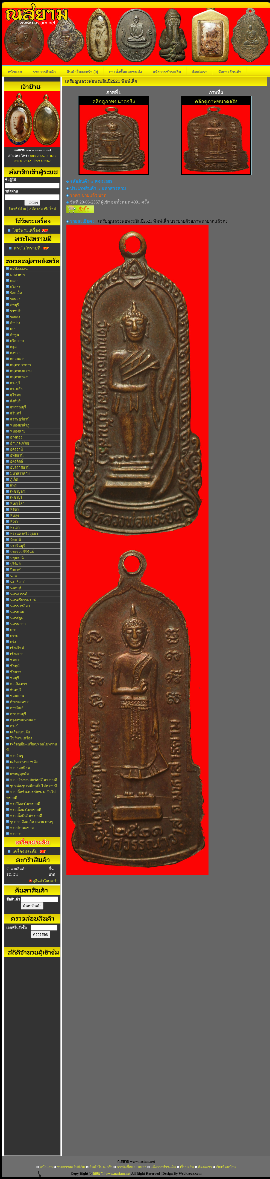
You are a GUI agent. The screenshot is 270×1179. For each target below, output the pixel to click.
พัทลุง (14, 515)
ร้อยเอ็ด (16, 293)
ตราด (14, 636)
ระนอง (15, 299)
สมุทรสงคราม (21, 371)
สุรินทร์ (15, 413)
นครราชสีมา (20, 606)
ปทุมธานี (17, 558)
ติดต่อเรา (199, 72)
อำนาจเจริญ (19, 443)
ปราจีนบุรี (17, 546)
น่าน (13, 576)
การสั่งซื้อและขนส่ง (125, 72)
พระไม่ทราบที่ (27, 248)
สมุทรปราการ (20, 365)
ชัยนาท (16, 672)
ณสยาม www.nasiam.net (111, 1173)
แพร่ (13, 485)
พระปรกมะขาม (22, 828)
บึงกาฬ (15, 570)
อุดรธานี (16, 449)
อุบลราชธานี (20, 467)
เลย (13, 329)
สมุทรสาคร (19, 377)
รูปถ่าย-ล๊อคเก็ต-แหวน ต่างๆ (31, 822)
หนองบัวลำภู (20, 425)
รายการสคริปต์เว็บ (71, 1167)
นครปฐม (17, 618)
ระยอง (15, 317)
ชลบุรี (14, 678)
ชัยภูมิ (15, 666)
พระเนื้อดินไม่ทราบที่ (26, 816)
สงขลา (15, 353)
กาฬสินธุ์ (17, 708)
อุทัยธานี (17, 455)
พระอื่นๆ (16, 756)
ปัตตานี (15, 540)
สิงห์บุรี (15, 401)
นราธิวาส (17, 582)
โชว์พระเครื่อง (26, 230)
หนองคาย (17, 431)
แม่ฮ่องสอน (19, 269)
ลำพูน (14, 335)
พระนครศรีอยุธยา (24, 534)
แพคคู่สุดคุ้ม (19, 774)
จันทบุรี (15, 690)
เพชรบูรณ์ (17, 491)
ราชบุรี (15, 311)
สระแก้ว (16, 389)
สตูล (13, 347)
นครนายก (18, 624)
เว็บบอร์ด (187, 1167)
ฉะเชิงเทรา (18, 684)
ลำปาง (15, 323)
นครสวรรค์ (18, 594)
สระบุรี (15, 383)
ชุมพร (14, 660)
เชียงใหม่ (17, 648)
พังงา (14, 521)
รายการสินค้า (44, 72)
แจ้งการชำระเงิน (167, 72)
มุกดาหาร (17, 275)
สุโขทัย (15, 395)
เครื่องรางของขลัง (23, 762)
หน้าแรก (15, 72)
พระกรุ (15, 834)
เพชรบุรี (16, 497)
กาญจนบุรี (18, 714)
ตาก (13, 630)
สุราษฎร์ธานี (20, 419)
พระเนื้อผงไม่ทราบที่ (25, 810)
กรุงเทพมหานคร (23, 720)
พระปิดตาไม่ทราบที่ (25, 804)
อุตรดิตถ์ (16, 461)
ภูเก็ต (14, 479)
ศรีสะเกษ (17, 341)
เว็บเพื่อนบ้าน (226, 1167)
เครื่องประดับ (20, 732)
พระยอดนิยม (20, 768)
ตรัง (13, 642)
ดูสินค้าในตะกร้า (45, 881)
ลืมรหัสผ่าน (17, 209)
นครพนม (17, 612)
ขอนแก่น (17, 696)
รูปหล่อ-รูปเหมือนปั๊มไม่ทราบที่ (33, 786)
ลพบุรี (14, 305)
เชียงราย (17, 654)
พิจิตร (14, 509)
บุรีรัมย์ (15, 564)
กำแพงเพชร (19, 702)
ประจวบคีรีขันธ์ (22, 552)
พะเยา (15, 527)
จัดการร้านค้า (229, 72)
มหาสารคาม (20, 473)
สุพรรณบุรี (18, 407)
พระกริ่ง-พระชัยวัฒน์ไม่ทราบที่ (33, 780)
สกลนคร (17, 359)
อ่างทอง (16, 437)
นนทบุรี (16, 588)
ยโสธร (15, 287)
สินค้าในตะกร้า (82, 72)
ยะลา (14, 281)
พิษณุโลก (17, 503)
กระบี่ (14, 726)
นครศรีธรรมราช (23, 600)
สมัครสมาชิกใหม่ (42, 209)
